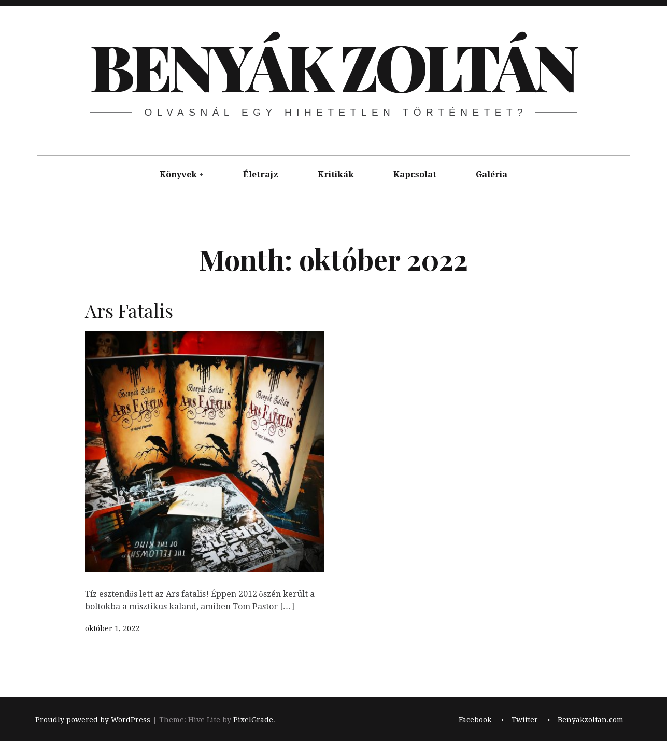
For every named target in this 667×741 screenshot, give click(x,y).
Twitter (525, 720)
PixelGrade (253, 720)
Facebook (475, 720)
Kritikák (336, 174)
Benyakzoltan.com (590, 720)
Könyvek (178, 174)
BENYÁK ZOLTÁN (333, 65)
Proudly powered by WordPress (92, 720)
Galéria (491, 174)
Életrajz (260, 174)
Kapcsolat (414, 174)
